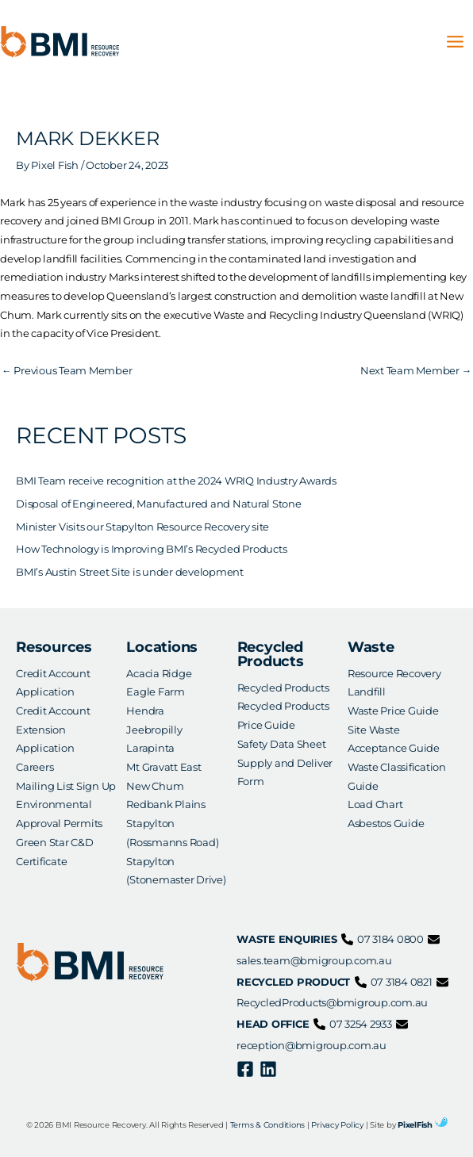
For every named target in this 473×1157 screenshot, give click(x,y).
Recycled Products (283, 688)
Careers (34, 767)
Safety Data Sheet (281, 744)
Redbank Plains (166, 804)
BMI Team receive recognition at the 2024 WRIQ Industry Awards (176, 481)
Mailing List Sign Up (66, 786)
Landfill (367, 692)
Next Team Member (415, 371)
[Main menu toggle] (455, 42)
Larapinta (150, 748)
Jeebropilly (154, 730)
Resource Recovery (394, 674)
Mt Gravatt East (163, 767)
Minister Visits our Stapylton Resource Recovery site (142, 527)
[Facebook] (245, 1069)
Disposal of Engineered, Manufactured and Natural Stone (159, 504)
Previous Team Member (67, 371)
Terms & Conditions (268, 1125)
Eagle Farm (155, 692)
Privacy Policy (337, 1125)
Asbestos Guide (386, 823)
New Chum (154, 786)
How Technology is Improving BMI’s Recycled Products (151, 549)
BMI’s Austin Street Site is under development (130, 572)
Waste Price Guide (393, 711)
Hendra (145, 711)
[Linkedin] (268, 1069)
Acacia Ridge (158, 674)
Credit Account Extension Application (53, 729)
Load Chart (375, 804)
